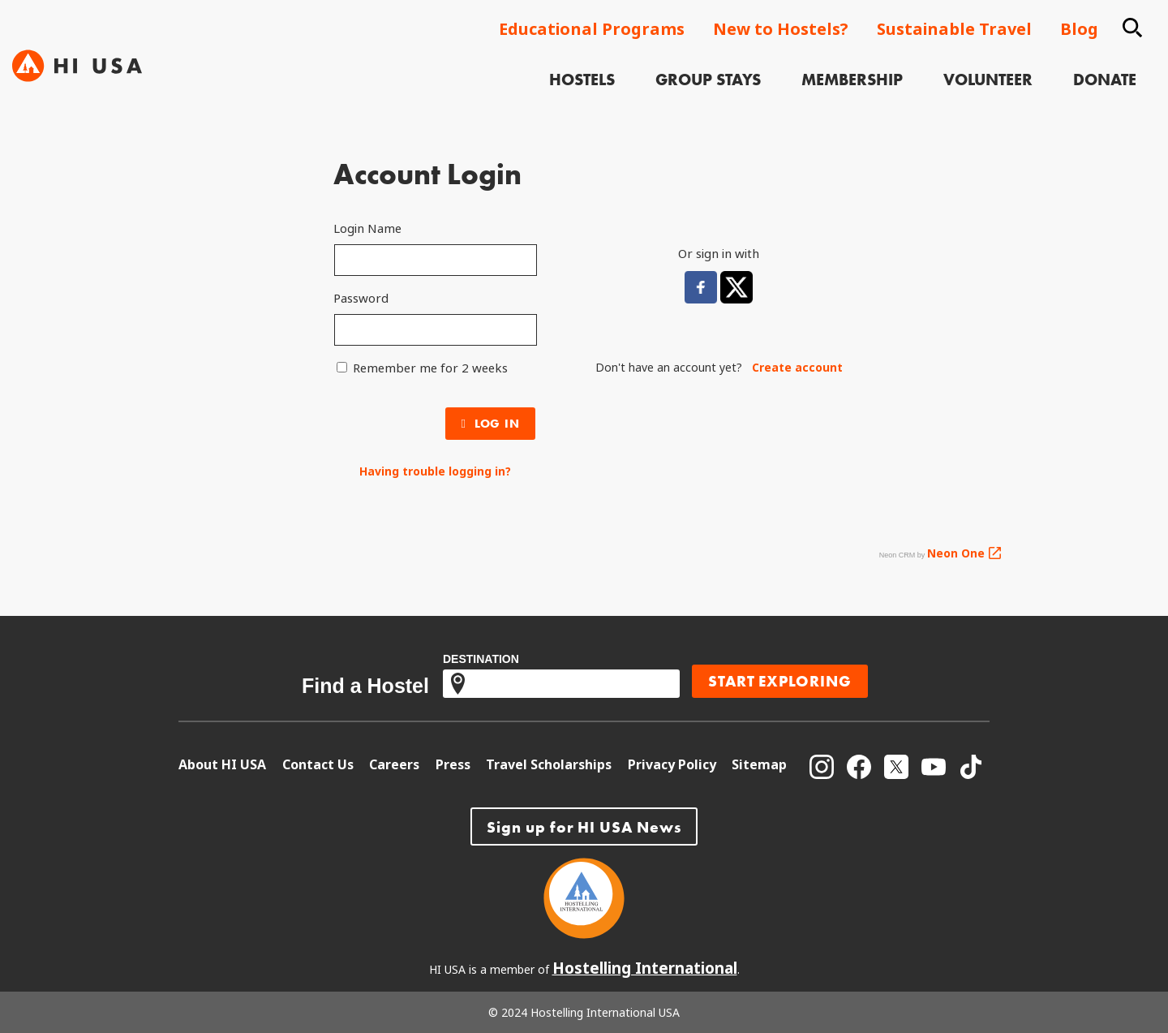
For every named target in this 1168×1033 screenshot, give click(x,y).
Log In (491, 423)
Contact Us (318, 764)
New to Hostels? (780, 29)
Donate (1116, 68)
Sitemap (759, 764)
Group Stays (719, 68)
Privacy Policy (672, 764)
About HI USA (222, 764)
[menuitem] (593, 71)
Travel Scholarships (549, 764)
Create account (797, 367)
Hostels (593, 68)
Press (453, 764)
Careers (394, 764)
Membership (863, 68)
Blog (1079, 29)
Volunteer (999, 68)
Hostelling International (644, 968)
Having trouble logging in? (435, 471)
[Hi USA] (77, 48)
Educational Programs (592, 29)
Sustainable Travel (954, 29)
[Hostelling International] (584, 933)
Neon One (956, 553)
